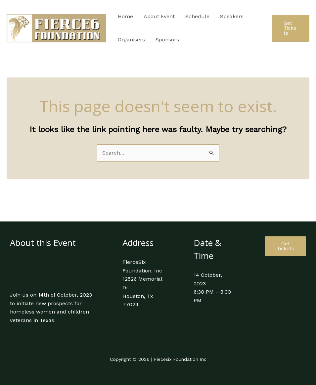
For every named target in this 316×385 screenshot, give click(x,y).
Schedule (197, 16)
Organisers (131, 39)
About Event (159, 16)
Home (125, 16)
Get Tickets (285, 246)
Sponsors (167, 39)
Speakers (232, 16)
